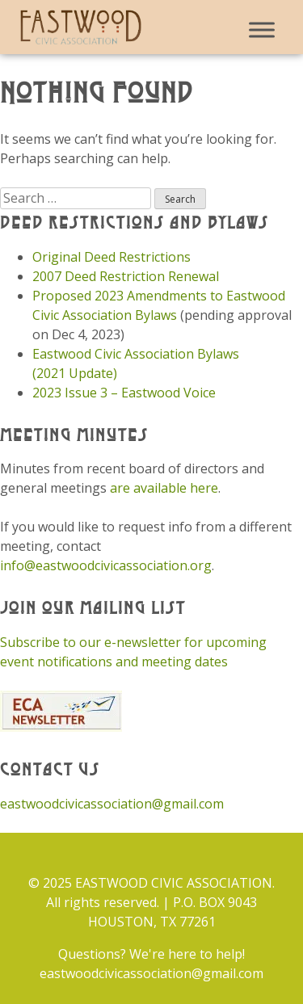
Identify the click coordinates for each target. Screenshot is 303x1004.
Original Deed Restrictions (111, 257)
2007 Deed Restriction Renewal (125, 276)
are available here (164, 488)
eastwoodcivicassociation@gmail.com (112, 804)
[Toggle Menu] (262, 29)
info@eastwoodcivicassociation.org (106, 565)
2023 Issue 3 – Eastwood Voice (124, 392)
